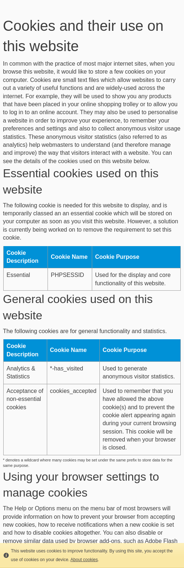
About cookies (84, 559)
